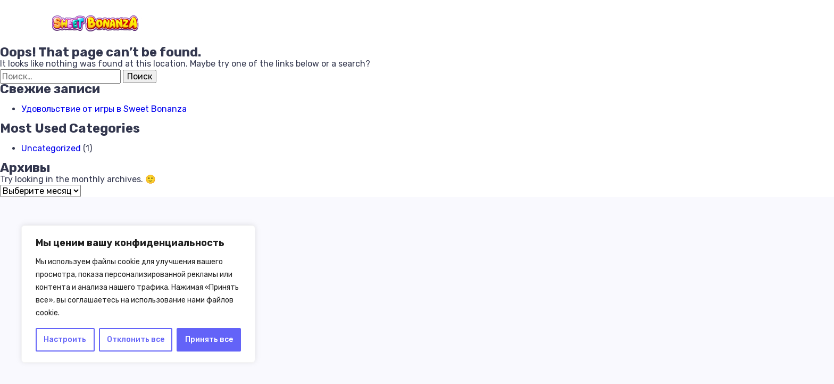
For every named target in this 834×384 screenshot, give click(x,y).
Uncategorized (51, 148)
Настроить (65, 339)
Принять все (209, 339)
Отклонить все (135, 339)
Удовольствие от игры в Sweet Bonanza (104, 109)
